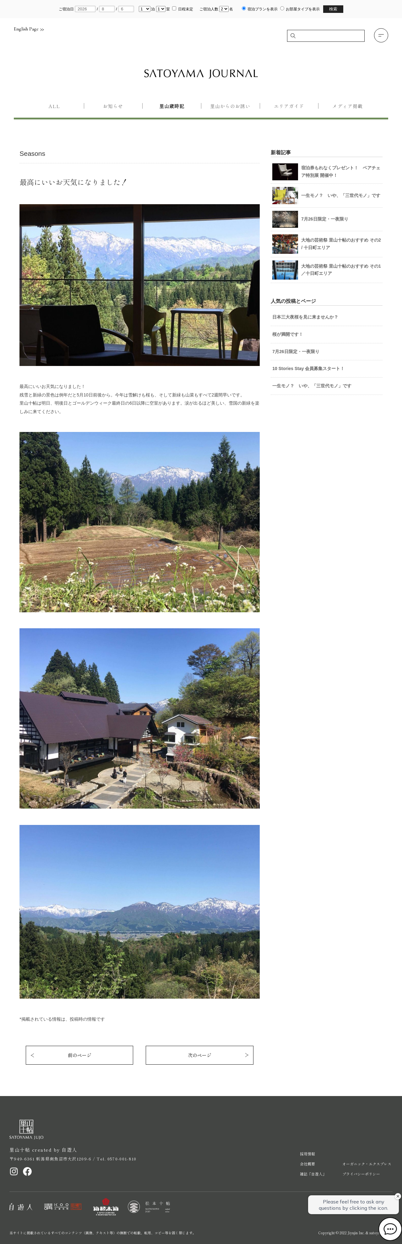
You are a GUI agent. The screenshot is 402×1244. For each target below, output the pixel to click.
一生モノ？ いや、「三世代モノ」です (311, 385)
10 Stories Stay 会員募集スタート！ (308, 368)
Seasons (32, 153)
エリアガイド (289, 106)
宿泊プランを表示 (262, 9)
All (54, 106)
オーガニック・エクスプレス (366, 1163)
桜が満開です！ (287, 334)
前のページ (79, 1055)
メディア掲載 (347, 106)
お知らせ (113, 106)
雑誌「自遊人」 (313, 1173)
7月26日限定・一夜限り (295, 351)
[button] (381, 35)
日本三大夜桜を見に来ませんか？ (305, 316)
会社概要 (307, 1163)
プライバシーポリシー (361, 1173)
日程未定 (185, 9)
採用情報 (307, 1153)
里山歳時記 (171, 106)
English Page (29, 29)
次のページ (199, 1055)
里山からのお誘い (230, 106)
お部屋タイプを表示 (303, 9)
